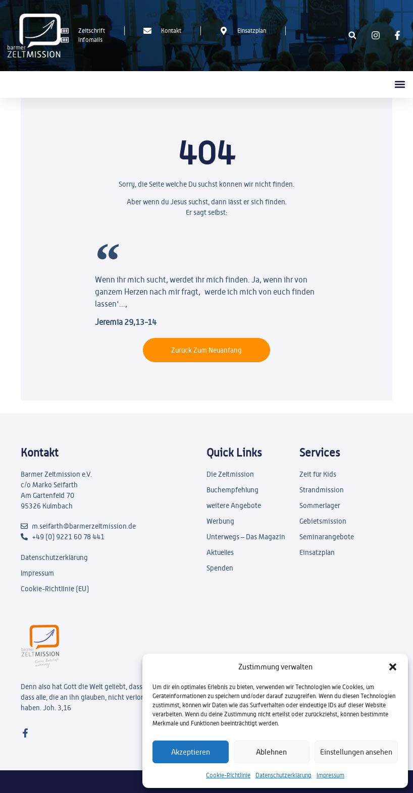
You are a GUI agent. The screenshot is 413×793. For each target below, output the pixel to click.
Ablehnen (271, 752)
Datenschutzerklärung (283, 775)
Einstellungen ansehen (356, 752)
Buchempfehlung (232, 490)
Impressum (330, 775)
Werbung (220, 521)
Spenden (219, 568)
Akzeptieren (190, 752)
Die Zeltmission (230, 474)
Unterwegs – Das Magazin (245, 537)
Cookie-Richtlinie (228, 775)
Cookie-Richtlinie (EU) (55, 589)
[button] (393, 667)
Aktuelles (220, 552)
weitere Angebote (233, 505)
